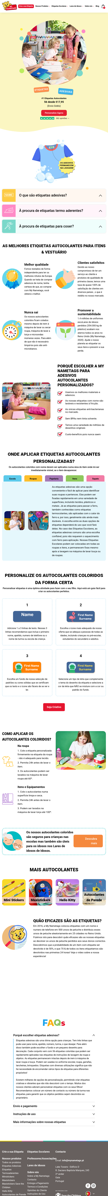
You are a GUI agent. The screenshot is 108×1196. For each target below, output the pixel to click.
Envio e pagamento (25, 1106)
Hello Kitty (7, 1191)
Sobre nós (89, 6)
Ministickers (8, 1176)
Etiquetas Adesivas (11, 1166)
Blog (97, 6)
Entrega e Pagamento (38, 1183)
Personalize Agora (54, 113)
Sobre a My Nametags (38, 1176)
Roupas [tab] (33, 478)
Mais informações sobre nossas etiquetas (39, 1122)
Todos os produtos (11, 1162)
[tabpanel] (54, 521)
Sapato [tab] (95, 478)
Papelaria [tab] (54, 478)
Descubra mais (91, 841)
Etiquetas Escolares (60, 6)
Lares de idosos (76, 6)
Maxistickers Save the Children (13, 1185)
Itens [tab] (74, 478)
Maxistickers (8, 1180)
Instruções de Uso (36, 1194)
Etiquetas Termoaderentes (10, 1171)
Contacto (31, 1179)
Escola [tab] (12, 478)
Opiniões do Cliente (37, 1190)
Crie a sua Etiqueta (26, 6)
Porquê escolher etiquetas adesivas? (36, 1035)
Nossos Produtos (42, 6)
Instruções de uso (24, 1114)
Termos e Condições (37, 1186)
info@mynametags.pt (73, 1160)
